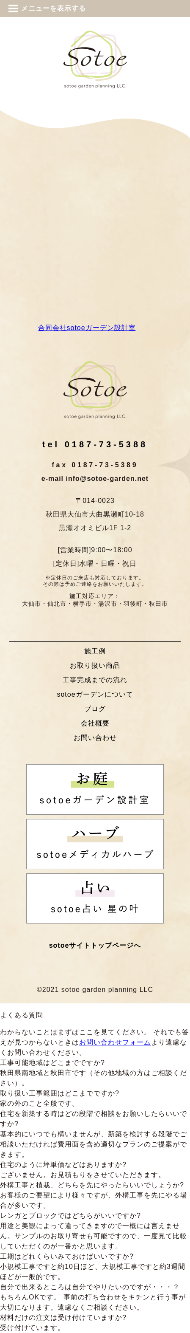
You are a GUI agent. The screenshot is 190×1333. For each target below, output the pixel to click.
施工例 (95, 651)
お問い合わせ (95, 737)
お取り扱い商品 (95, 665)
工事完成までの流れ (95, 679)
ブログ (95, 708)
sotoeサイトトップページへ (95, 945)
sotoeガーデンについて (95, 694)
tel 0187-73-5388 (95, 444)
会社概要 (95, 723)
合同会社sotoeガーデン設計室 (87, 327)
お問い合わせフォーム (115, 1042)
